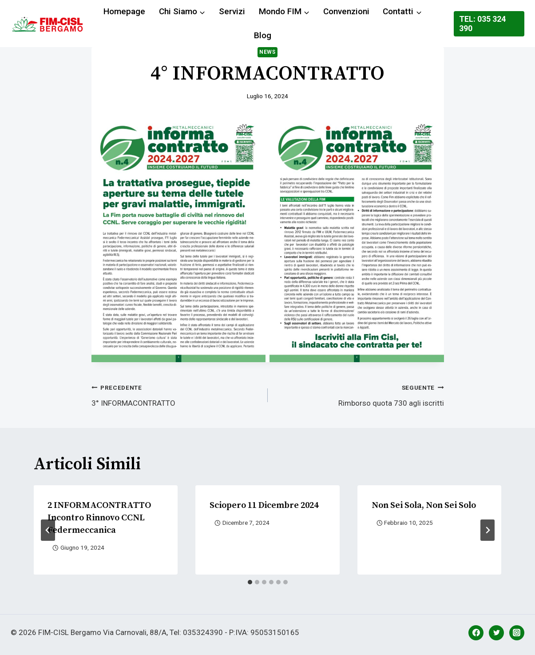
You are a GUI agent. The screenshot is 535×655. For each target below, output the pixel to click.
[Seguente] (487, 530)
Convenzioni (346, 11)
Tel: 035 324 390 (482, 23)
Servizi (232, 11)
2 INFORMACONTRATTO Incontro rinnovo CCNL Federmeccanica (99, 518)
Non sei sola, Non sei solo (424, 505)
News (267, 52)
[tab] (250, 582)
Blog (262, 35)
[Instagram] (516, 632)
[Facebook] (475, 632)
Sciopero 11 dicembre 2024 (264, 505)
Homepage (124, 11)
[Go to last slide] (48, 530)
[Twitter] (496, 632)
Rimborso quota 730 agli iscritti (359, 394)
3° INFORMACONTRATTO (175, 394)
